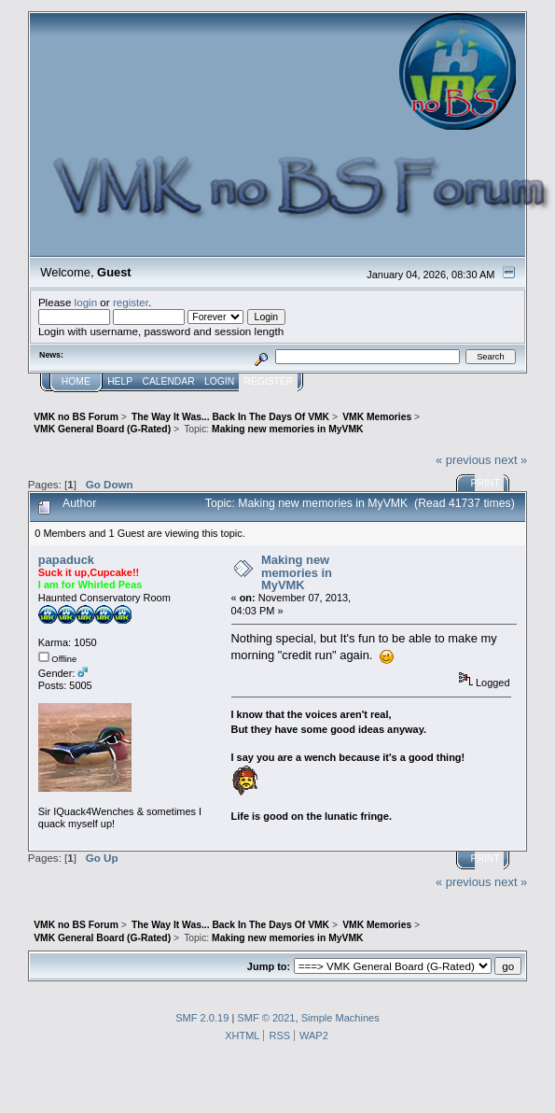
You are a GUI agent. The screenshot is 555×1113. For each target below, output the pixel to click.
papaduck (66, 560)
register (130, 302)
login (86, 302)
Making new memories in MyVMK (296, 572)
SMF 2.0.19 (202, 1017)
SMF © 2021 (266, 1017)
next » (510, 460)
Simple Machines (340, 1017)
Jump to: (268, 966)
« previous (464, 460)
